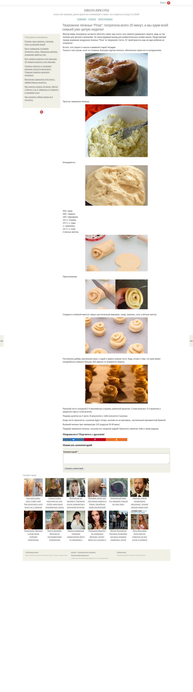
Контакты (73, 552)
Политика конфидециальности (80, 555)
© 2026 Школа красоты (31, 552)
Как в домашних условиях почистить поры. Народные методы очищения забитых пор (41, 52)
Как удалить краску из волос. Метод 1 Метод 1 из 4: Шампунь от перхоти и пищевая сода (41, 90)
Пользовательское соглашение (87, 552)
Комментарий (70, 452)
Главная (81, 19)
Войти (163, 3)
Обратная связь (121, 552)
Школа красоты (96, 10)
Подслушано (105, 19)
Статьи (92, 19)
